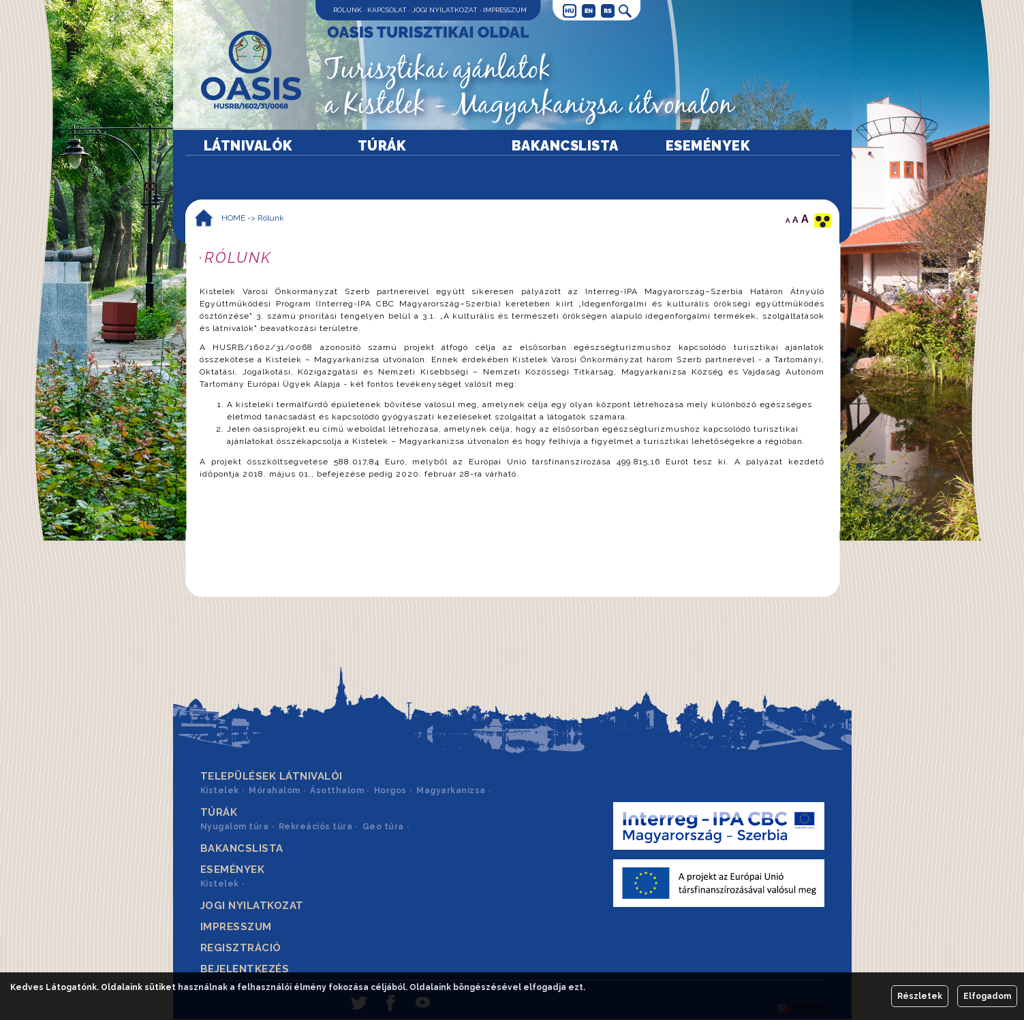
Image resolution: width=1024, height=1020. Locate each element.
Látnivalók (248, 146)
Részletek (919, 996)
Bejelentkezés (245, 969)
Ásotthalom (337, 790)
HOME (233, 218)
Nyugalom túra (234, 826)
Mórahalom (274, 790)
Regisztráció (240, 948)
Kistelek (219, 790)
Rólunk (347, 10)
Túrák (382, 146)
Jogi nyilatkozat (445, 10)
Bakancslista (565, 146)
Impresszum (505, 10)
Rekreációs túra (316, 826)
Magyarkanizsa (451, 790)
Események (708, 146)
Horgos (390, 790)
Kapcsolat (387, 10)
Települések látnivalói (271, 776)
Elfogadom (987, 996)
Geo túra (383, 826)
